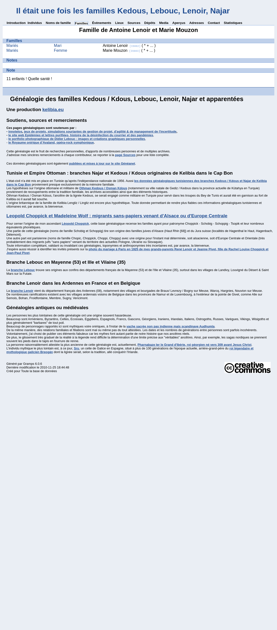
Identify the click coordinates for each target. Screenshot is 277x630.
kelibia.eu (52, 109)
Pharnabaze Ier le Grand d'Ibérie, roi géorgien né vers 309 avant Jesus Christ (194, 344)
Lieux (119, 23)
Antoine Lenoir (122, 45)
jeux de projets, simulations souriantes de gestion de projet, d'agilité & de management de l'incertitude (100, 131)
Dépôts (149, 23)
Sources (133, 23)
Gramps (28, 364)
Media (163, 23)
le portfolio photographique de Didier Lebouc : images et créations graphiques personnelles (76, 139)
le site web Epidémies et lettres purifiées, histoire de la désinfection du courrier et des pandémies (80, 135)
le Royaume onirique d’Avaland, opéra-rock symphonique (51, 142)
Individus (35, 23)
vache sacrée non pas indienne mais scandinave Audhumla (170, 326)
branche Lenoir (22, 291)
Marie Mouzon (121, 50)
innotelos (15, 131)
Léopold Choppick (75, 223)
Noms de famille (58, 23)
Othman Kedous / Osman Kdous (103, 188)
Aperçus (178, 23)
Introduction (16, 23)
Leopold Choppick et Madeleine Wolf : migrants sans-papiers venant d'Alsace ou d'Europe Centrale (116, 215)
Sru (76, 348)
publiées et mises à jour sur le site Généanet (102, 163)
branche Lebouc (23, 270)
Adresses (196, 23)
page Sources (125, 155)
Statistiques (233, 23)
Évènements (101, 23)
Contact (214, 23)
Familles (81, 23)
